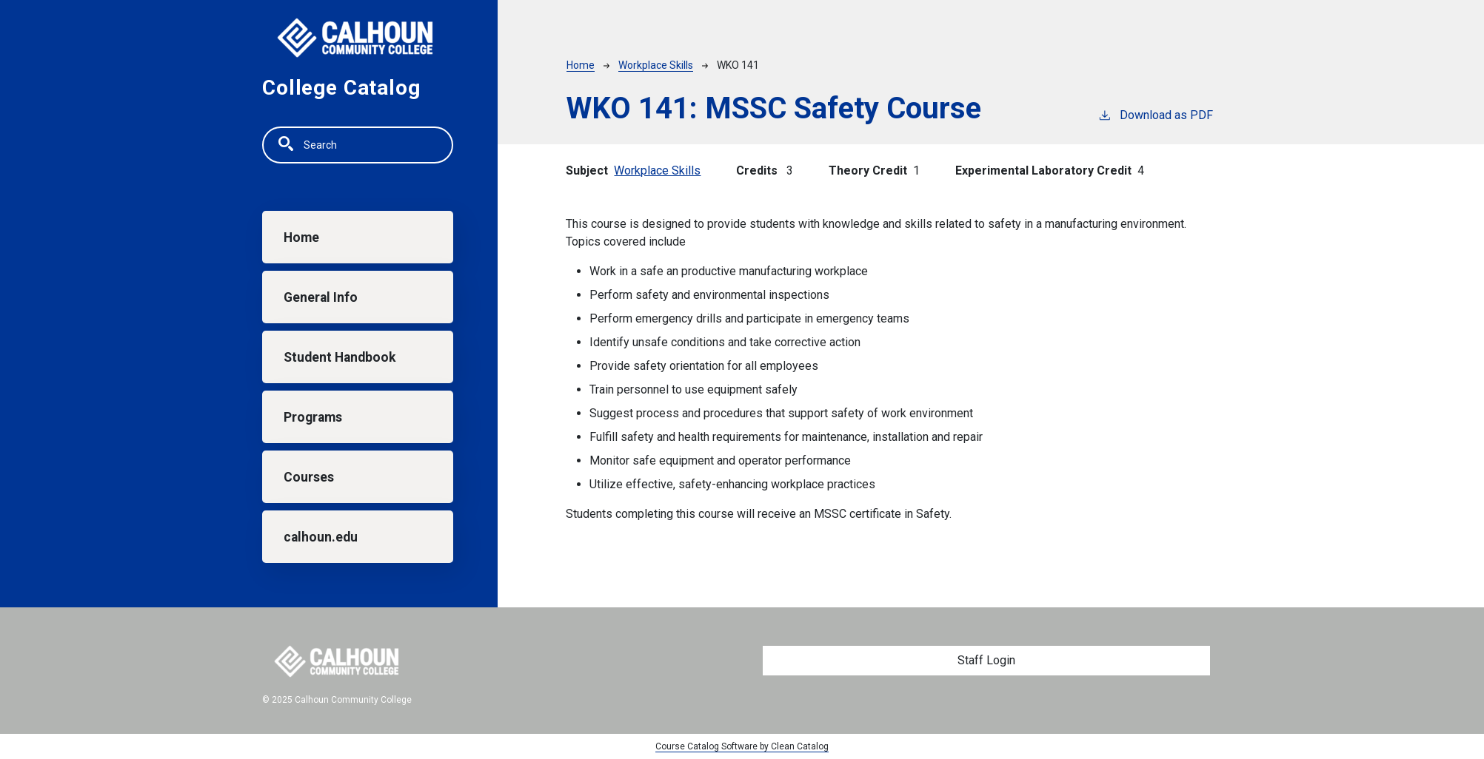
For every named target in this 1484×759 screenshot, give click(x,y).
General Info (321, 297)
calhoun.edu (321, 537)
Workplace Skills (655, 65)
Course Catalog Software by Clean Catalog (742, 746)
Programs (313, 417)
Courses (309, 477)
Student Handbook (339, 357)
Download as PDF (1155, 114)
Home (301, 237)
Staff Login (986, 660)
